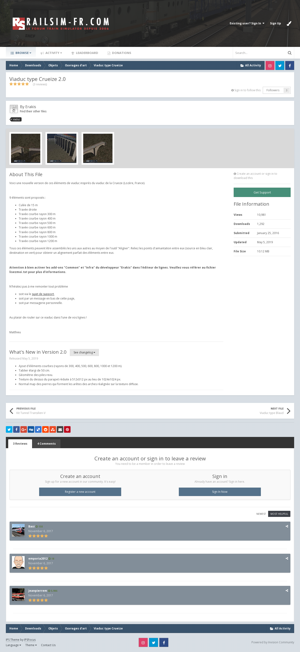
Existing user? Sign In (247, 23)
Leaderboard (86, 53)
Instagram (270, 65)
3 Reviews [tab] (20, 444)
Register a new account (80, 492)
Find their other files (33, 111)
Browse (23, 53)
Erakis (30, 106)
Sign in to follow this (247, 90)
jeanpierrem (37, 591)
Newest (261, 514)
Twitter (279, 65)
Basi (31, 526)
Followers (272, 90)
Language (13, 645)
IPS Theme (12, 640)
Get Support (262, 192)
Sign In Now (219, 492)
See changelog (84, 352)
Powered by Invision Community (272, 642)
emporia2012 (38, 559)
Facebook (289, 65)
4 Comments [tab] (46, 444)
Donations (121, 53)
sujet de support (43, 294)
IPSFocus (30, 640)
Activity (53, 53)
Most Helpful (279, 514)
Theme (31, 645)
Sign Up (275, 23)
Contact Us (48, 645)
